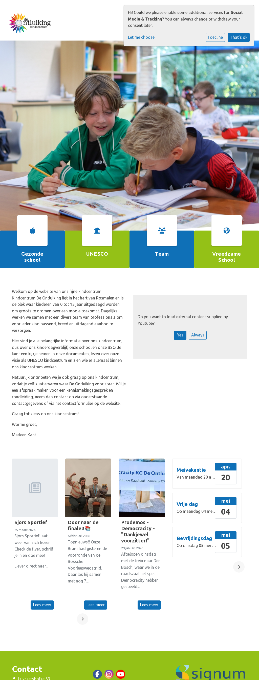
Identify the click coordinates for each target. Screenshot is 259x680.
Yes (180, 335)
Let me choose (141, 37)
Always (197, 335)
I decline (215, 37)
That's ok (238, 37)
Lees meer (42, 604)
